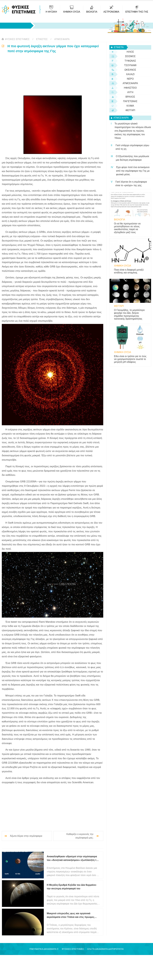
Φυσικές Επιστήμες (17, 39)
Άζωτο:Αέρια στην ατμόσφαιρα (26, 836)
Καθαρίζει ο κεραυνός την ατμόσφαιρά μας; (79, 836)
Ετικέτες (42, 39)
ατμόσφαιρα (62, 39)
